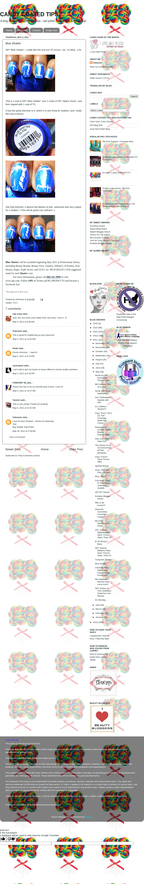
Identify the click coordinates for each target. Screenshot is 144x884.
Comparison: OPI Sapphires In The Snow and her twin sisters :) (119, 205)
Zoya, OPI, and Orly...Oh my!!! (103, 471)
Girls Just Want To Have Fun (103, 440)
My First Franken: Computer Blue (118, 141)
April (98, 605)
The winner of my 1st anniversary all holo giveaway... (103, 449)
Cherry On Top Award (100, 235)
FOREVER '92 (19, 383)
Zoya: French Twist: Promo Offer (102, 459)
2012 (95, 335)
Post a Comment (17, 437)
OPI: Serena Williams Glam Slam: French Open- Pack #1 (103, 552)
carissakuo (18, 365)
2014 (95, 327)
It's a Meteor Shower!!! (101, 407)
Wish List (22, 30)
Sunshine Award (97, 226)
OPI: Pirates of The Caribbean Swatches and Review (103, 592)
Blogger (88, 817)
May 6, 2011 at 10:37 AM (24, 408)
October (100, 351)
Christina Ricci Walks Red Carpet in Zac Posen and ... (102, 571)
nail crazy (17, 314)
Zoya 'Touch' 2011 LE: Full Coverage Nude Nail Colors (103, 418)
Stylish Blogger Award (100, 232)
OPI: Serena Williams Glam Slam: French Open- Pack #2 (103, 534)
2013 (95, 331)
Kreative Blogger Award (101, 243)
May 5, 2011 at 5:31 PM (23, 373)
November (101, 347)
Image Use (51, 30)
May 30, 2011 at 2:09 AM (24, 431)
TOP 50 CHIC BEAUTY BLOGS (104, 240)
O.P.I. (15, 303)
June (98, 368)
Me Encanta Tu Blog (99, 237)
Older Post (76, 449)
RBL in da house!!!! (100, 504)
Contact (36, 30)
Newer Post (13, 449)
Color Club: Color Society (101, 121)
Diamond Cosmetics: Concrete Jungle (101, 513)
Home (9, 30)
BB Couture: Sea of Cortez (103, 385)
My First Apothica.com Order (102, 523)
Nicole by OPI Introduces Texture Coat (102, 377)
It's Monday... (101, 600)
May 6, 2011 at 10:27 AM (24, 391)
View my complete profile (101, 67)
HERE (93, 660)
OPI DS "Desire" (102, 492)
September (101, 355)
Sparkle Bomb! (102, 466)
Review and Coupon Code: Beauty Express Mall (103, 431)
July (98, 363)
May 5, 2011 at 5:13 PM (23, 356)
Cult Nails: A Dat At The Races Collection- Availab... (102, 484)
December (101, 343)
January (100, 617)
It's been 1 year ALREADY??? (116, 172)
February (100, 613)
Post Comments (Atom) (29, 455)
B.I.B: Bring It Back (101, 542)
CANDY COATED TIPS (29, 14)
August (99, 359)
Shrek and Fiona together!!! (102, 392)
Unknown (20, 299)
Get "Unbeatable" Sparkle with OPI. (103, 399)
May (98, 372)
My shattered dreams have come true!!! (102, 581)
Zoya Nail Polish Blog (100, 129)
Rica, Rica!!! (100, 476)
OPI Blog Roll (96, 125)
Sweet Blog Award (98, 229)
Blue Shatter (101, 563)
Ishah (15, 348)
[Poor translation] (11, 839)
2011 (95, 340)
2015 (95, 323)
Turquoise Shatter (103, 559)
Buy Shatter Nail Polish (23, 427)
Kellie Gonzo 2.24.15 (99, 78)
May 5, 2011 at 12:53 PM (24, 339)
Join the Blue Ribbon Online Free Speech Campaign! (128, 340)
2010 (95, 622)
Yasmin (16, 400)
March (99, 609)
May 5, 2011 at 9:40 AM (23, 322)
